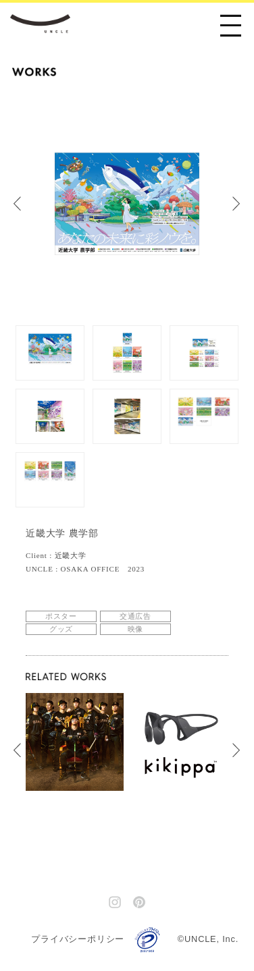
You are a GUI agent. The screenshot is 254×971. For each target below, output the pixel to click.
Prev (23, 204)
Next (243, 204)
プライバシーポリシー (77, 939)
